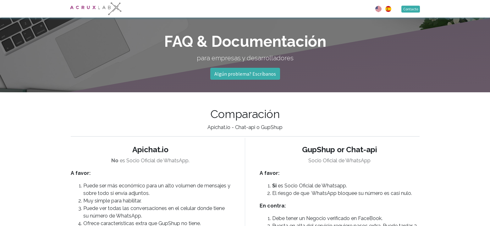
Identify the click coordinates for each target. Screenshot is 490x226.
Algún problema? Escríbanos (245, 74)
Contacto (410, 9)
